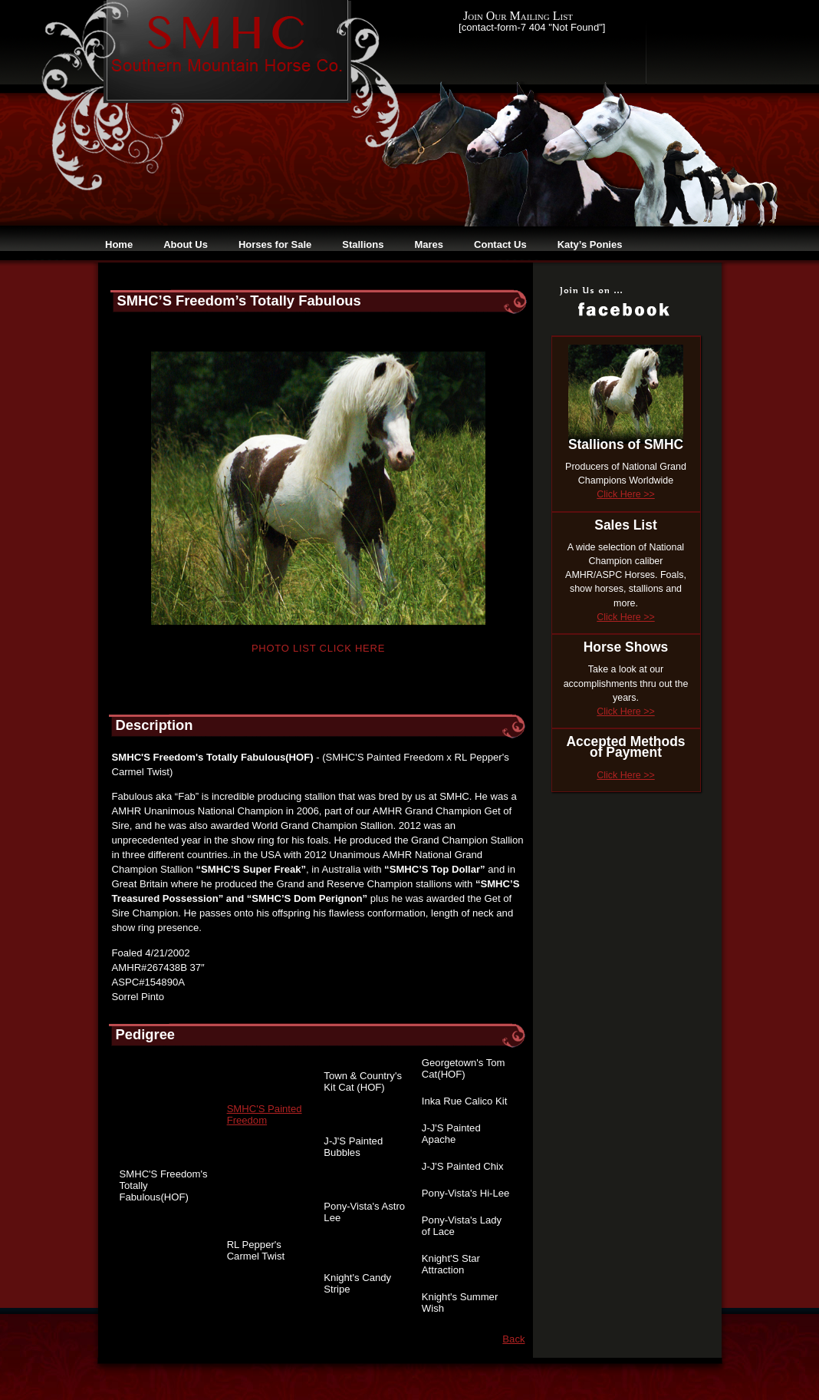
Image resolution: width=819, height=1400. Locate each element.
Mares (428, 244)
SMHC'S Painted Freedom (264, 1114)
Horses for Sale (274, 244)
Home (119, 244)
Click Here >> (625, 494)
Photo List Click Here (318, 648)
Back (513, 1339)
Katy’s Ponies (590, 244)
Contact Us (500, 244)
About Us (185, 244)
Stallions (362, 244)
